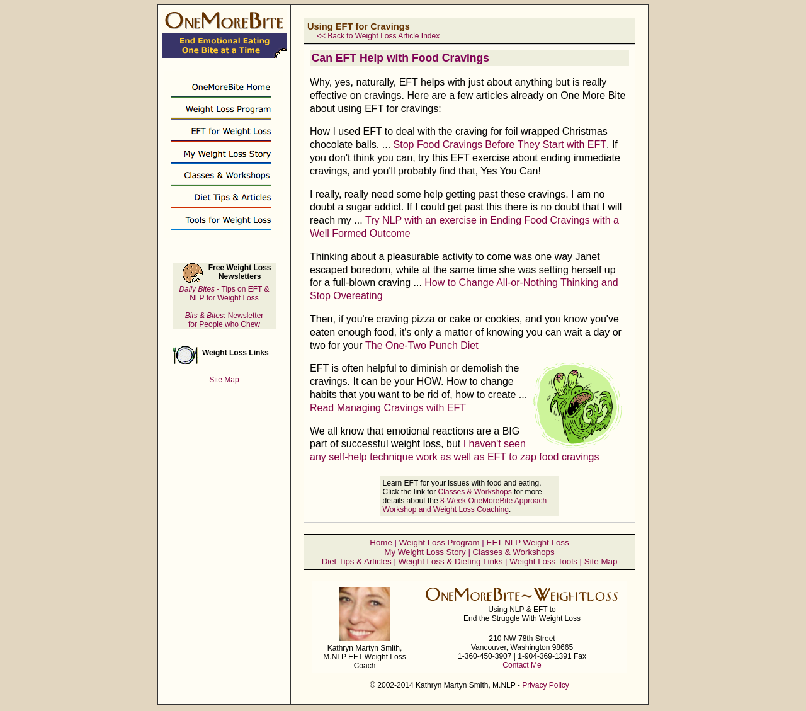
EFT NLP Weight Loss (528, 542)
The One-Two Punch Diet (422, 345)
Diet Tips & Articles (357, 561)
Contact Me (521, 665)
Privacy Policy (545, 685)
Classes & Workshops (475, 491)
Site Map (601, 561)
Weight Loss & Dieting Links (451, 561)
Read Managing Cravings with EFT (388, 407)
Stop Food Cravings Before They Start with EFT (500, 144)
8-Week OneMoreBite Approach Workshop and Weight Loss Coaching (465, 505)
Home (381, 542)
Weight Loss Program (439, 542)
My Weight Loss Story (424, 552)
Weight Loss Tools (543, 561)
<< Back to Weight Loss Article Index (378, 35)
